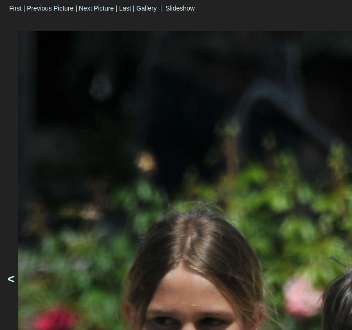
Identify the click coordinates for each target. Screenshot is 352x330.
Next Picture (96, 8)
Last (125, 8)
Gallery (147, 8)
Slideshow (180, 8)
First (15, 8)
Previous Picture (50, 8)
